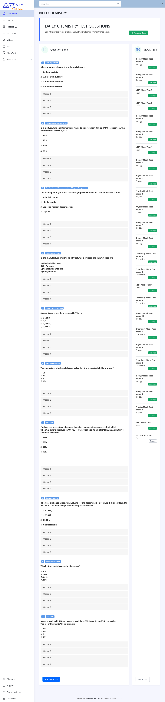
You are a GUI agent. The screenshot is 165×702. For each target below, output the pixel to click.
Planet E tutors (94, 698)
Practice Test (138, 33)
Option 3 (47, 107)
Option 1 (47, 94)
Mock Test (142, 679)
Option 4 (47, 113)
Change (153, 441)
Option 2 (47, 100)
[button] (161, 3)
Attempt (152, 67)
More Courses (51, 679)
